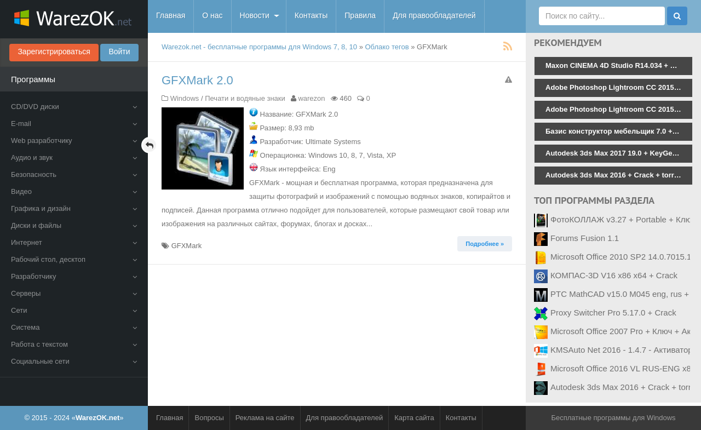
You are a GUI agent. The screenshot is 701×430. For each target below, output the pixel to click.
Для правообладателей (434, 15)
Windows (184, 98)
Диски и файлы (74, 225)
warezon (311, 98)
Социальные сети (74, 361)
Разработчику (74, 276)
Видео (74, 191)
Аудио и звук (74, 157)
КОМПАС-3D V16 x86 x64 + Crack (613, 275)
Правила (360, 15)
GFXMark (186, 246)
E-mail (74, 123)
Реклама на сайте (265, 418)
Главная (170, 15)
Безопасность (74, 174)
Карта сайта (414, 418)
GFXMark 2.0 (197, 80)
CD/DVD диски (74, 106)
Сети (74, 310)
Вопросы (208, 418)
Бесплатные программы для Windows (613, 418)
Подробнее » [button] (485, 243)
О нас (212, 15)
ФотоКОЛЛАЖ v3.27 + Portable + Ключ (623, 219)
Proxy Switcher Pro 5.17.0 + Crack (613, 312)
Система (74, 327)
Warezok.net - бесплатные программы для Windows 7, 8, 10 (259, 47)
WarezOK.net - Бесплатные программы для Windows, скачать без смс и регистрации (74, 19)
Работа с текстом (74, 344)
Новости (254, 15)
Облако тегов (387, 47)
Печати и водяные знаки (245, 98)
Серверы (74, 293)
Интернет (74, 242)
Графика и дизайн (74, 208)
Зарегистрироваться (54, 51)
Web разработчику (74, 140)
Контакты (311, 15)
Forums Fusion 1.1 (584, 238)
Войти (119, 51)
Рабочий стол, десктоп (74, 259)
